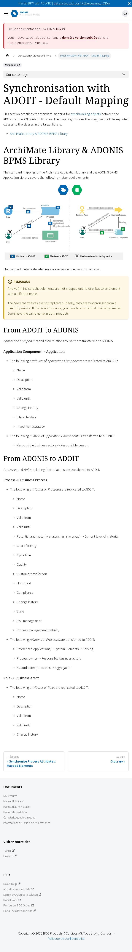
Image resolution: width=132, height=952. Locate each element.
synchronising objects (86, 114)
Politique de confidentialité (66, 938)
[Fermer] (129, 3)
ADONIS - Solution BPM (18, 889)
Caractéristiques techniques (19, 817)
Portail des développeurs (19, 911)
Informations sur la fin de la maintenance (26, 823)
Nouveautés (10, 796)
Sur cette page (17, 74)
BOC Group (11, 884)
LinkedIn (10, 856)
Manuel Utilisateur (13, 801)
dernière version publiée (79, 37)
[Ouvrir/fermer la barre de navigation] (6, 13)
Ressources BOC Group (18, 905)
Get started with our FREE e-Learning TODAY (82, 3)
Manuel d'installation (15, 812)
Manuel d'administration (17, 806)
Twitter (9, 851)
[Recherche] (125, 13)
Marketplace (12, 900)
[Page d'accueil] (7, 55)
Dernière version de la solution (22, 894)
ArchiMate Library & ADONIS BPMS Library (39, 133)
